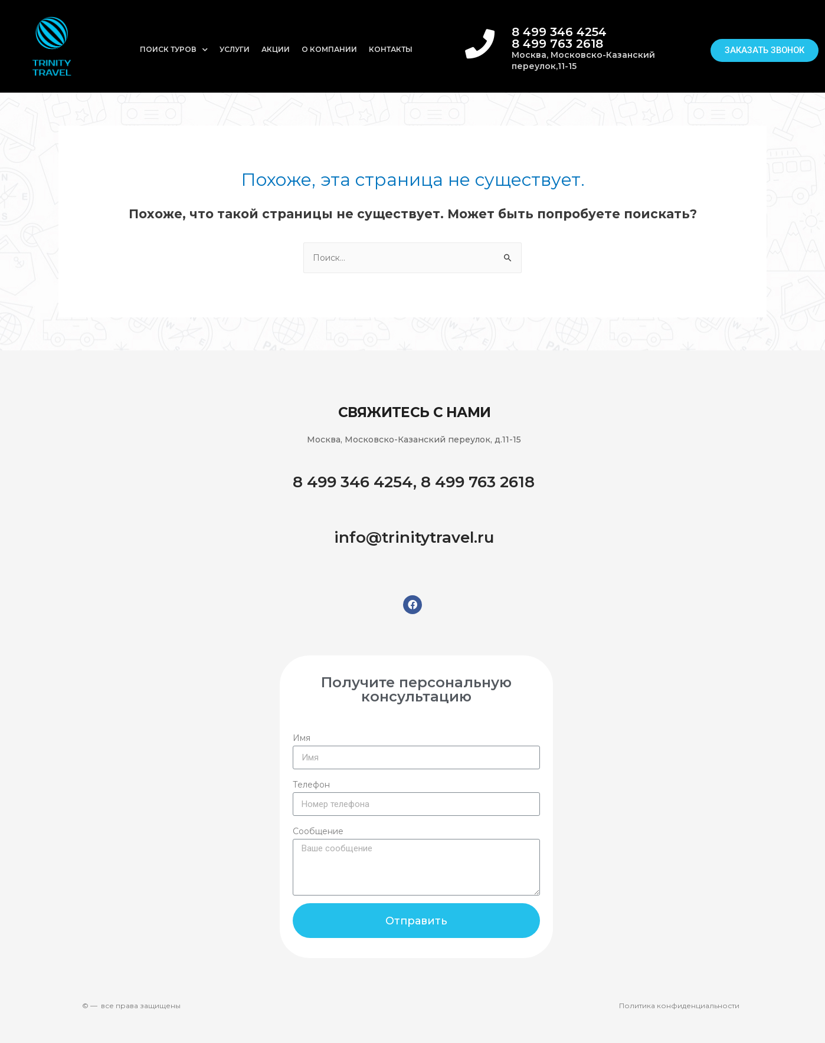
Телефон (311, 784)
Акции (275, 49)
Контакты (391, 49)
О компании (329, 49)
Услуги (235, 49)
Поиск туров (174, 50)
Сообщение (318, 831)
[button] (765, 50)
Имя (301, 738)
